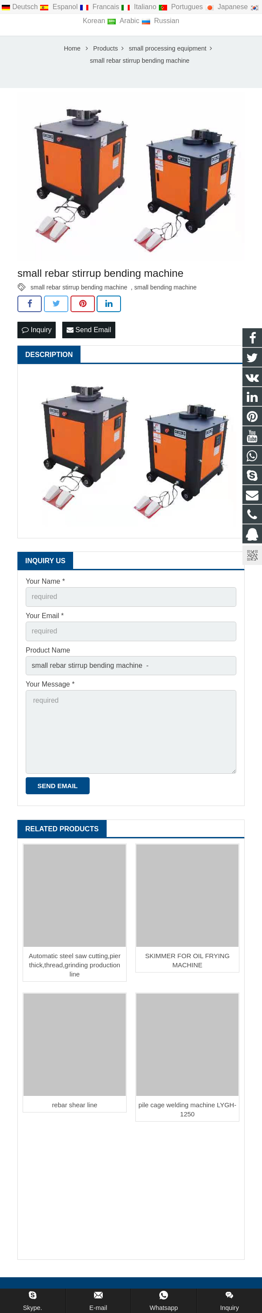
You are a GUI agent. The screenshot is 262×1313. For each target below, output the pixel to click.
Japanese (227, 6)
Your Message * (50, 685)
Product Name (48, 651)
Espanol (60, 6)
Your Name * (45, 582)
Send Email (89, 330)
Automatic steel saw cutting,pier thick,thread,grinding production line (75, 966)
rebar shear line (74, 1105)
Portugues (181, 6)
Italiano (139, 6)
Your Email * (45, 616)
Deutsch (20, 6)
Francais (100, 6)
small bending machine (165, 288)
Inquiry (36, 330)
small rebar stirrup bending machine (79, 288)
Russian (160, 20)
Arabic (124, 20)
